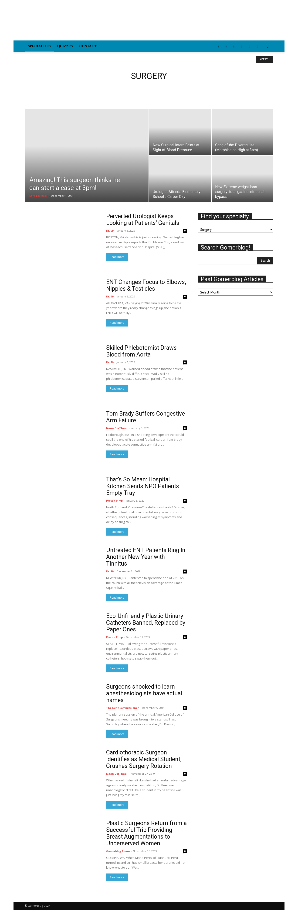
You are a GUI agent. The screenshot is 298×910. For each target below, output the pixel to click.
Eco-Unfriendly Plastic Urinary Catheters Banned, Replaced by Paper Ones (145, 623)
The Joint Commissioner (122, 708)
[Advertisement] (188, 23)
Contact (88, 46)
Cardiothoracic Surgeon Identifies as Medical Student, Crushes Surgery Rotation (143, 759)
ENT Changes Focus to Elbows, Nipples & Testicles (146, 285)
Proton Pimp (114, 500)
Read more (117, 257)
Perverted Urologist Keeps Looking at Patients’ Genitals (142, 219)
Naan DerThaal (117, 428)
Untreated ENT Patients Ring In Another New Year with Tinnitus (145, 557)
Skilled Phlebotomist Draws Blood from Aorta (141, 351)
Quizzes (65, 46)
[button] (267, 46)
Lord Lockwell (38, 195)
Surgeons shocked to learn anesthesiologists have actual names (144, 693)
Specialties (39, 46)
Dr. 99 (109, 230)
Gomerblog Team (118, 851)
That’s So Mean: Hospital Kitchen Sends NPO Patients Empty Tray (142, 486)
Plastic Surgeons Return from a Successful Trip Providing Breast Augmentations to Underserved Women (146, 833)
